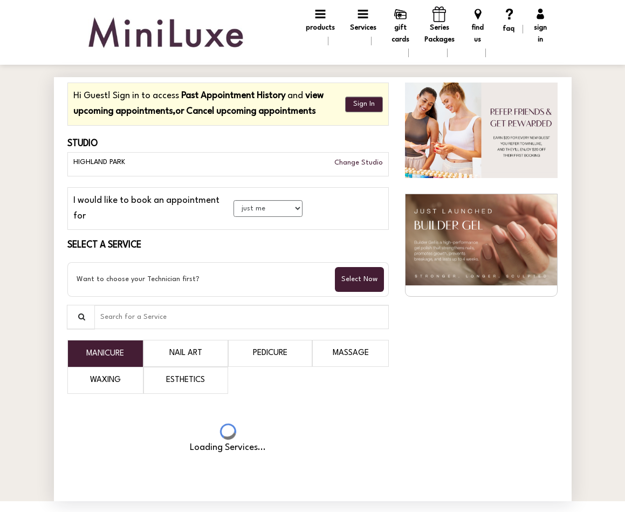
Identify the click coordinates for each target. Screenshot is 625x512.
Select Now (359, 279)
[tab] (105, 353)
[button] (481, 130)
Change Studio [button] (357, 162)
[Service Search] (81, 317)
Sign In (364, 103)
